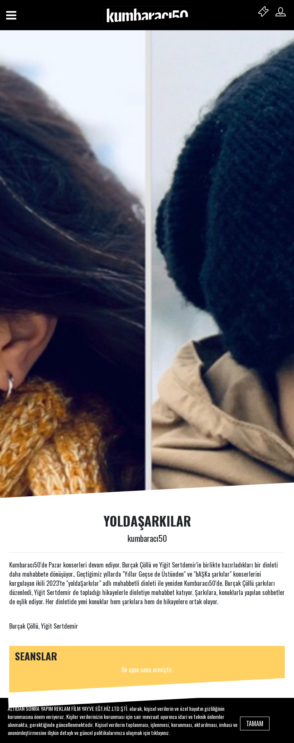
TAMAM (254, 723)
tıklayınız (160, 732)
